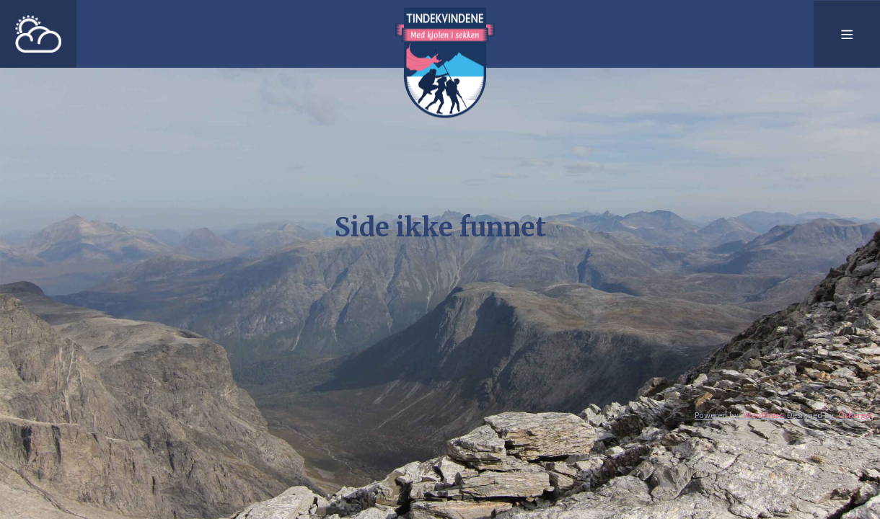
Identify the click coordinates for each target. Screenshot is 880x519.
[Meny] (847, 34)
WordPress (763, 415)
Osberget (855, 415)
